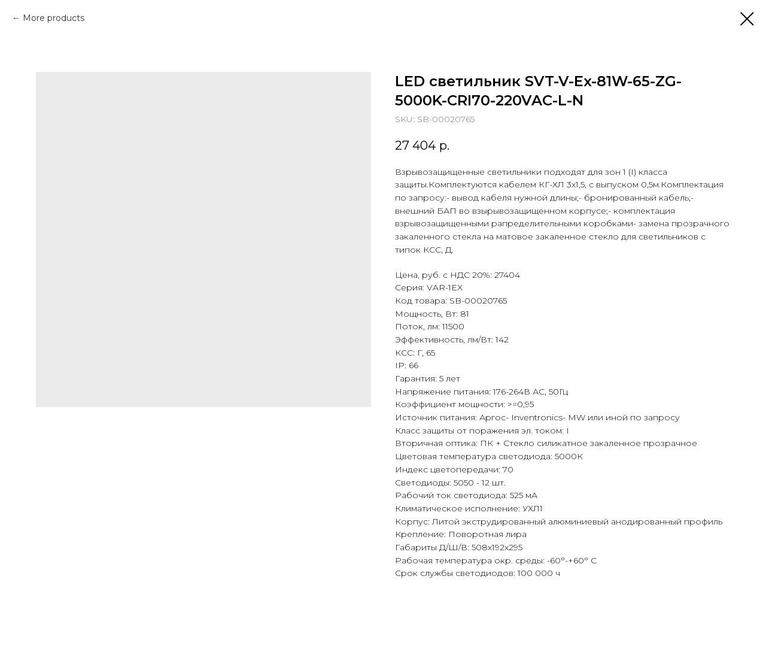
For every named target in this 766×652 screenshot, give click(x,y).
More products (53, 18)
